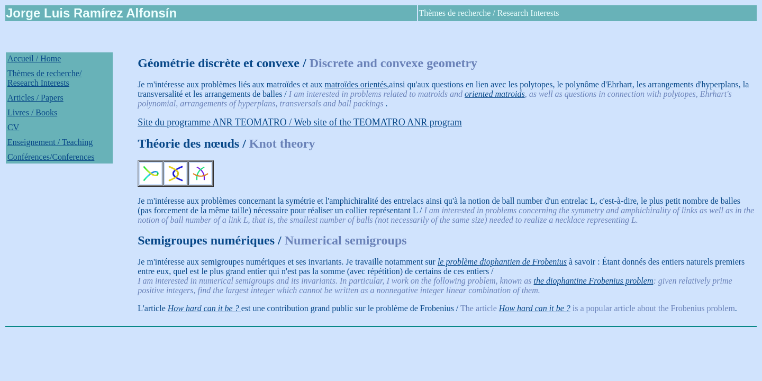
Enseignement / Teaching (50, 142)
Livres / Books (32, 112)
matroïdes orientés (356, 84)
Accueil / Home (34, 58)
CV (13, 127)
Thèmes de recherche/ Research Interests (44, 78)
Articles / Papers (35, 97)
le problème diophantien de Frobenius (502, 261)
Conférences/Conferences (50, 156)
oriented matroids (495, 93)
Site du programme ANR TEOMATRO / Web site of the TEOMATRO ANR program (300, 122)
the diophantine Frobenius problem (594, 280)
